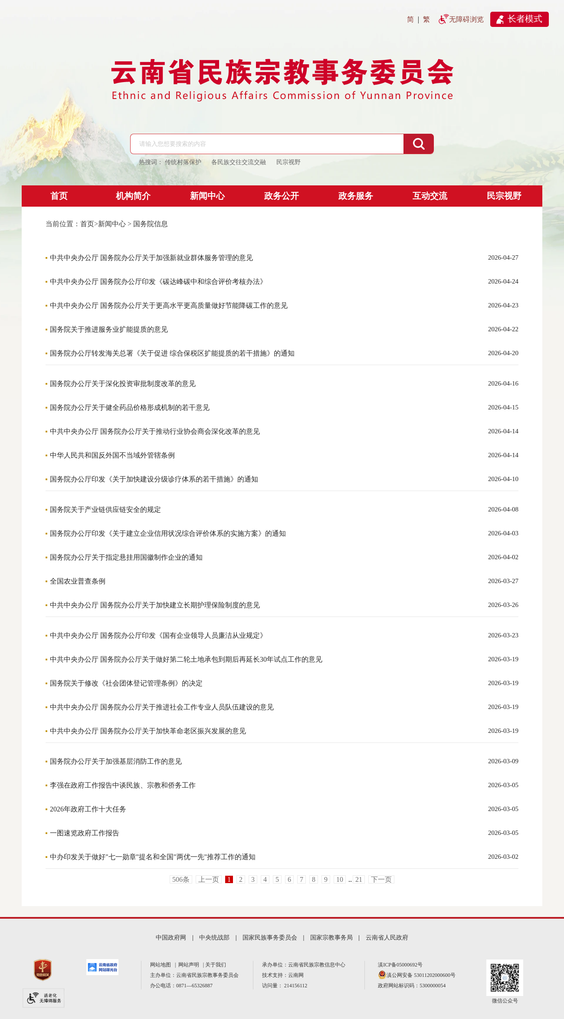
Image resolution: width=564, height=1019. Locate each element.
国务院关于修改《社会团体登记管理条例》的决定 (126, 683)
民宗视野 (504, 196)
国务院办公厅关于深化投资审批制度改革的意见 (123, 383)
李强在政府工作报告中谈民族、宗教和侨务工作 (123, 785)
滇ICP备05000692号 (400, 965)
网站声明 (190, 965)
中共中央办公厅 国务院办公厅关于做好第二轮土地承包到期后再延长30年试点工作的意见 (186, 659)
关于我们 (215, 965)
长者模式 (525, 18)
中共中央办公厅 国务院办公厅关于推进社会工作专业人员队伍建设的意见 (162, 707)
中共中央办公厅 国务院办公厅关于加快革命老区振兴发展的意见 (148, 731)
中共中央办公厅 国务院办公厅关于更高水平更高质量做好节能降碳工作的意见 (169, 305)
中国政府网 (171, 937)
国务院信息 (150, 224)
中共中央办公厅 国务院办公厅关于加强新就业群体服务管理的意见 (151, 257)
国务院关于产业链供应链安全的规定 (105, 509)
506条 (181, 879)
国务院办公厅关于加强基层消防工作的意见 (116, 761)
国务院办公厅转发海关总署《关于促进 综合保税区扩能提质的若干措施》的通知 (172, 353)
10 (339, 879)
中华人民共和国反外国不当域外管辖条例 (112, 455)
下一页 (381, 879)
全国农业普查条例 (77, 581)
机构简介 (133, 196)
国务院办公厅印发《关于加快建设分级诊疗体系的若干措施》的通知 (154, 479)
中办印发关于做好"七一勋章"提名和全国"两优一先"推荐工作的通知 (153, 857)
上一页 (208, 879)
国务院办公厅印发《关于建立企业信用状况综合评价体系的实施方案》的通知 (168, 533)
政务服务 (355, 196)
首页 (59, 196)
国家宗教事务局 (331, 937)
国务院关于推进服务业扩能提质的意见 (109, 329)
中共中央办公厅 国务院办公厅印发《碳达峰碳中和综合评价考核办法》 (158, 281)
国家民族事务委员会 (270, 937)
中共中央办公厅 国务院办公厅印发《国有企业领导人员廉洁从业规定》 (158, 635)
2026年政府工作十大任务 (88, 809)
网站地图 (162, 965)
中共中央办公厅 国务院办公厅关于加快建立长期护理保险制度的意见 (155, 605)
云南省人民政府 (387, 937)
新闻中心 (207, 196)
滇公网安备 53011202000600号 (421, 975)
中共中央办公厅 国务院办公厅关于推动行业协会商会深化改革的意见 (155, 431)
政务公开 (281, 196)
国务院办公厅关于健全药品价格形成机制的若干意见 (130, 407)
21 (358, 879)
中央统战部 (214, 937)
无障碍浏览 (466, 19)
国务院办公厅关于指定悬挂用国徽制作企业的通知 (126, 557)
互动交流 (430, 196)
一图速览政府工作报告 (84, 833)
